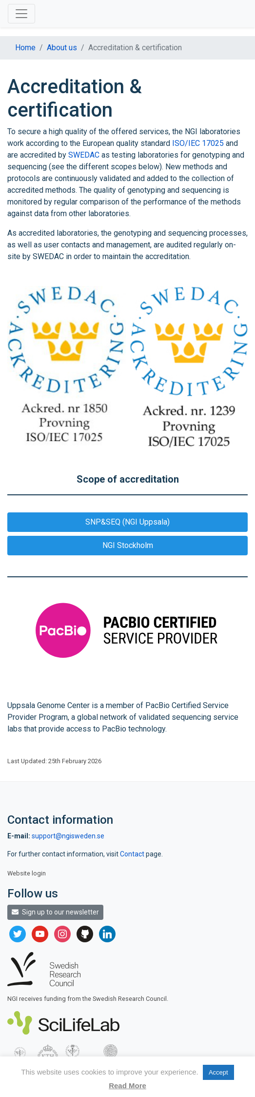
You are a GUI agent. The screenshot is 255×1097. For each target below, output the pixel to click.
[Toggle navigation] (21, 13)
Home (25, 47)
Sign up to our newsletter (55, 912)
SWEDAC (83, 155)
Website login (26, 873)
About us (62, 47)
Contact (133, 854)
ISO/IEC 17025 (198, 143)
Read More (127, 1085)
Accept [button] (218, 1072)
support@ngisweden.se (68, 836)
